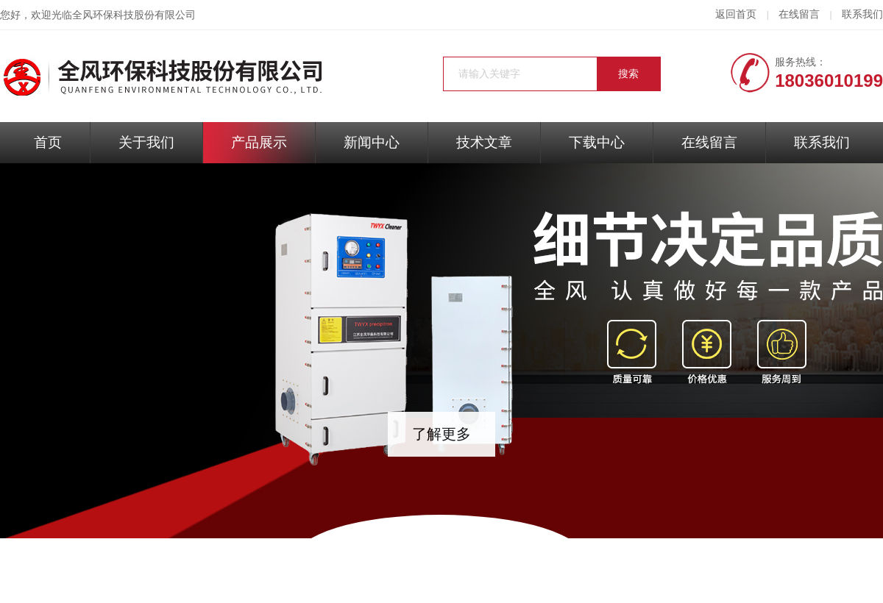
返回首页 (735, 14)
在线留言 (799, 14)
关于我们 (146, 142)
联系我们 (862, 14)
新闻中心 (372, 142)
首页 (48, 142)
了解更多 (441, 434)
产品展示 (259, 142)
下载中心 (597, 142)
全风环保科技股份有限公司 (134, 15)
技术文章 (484, 142)
